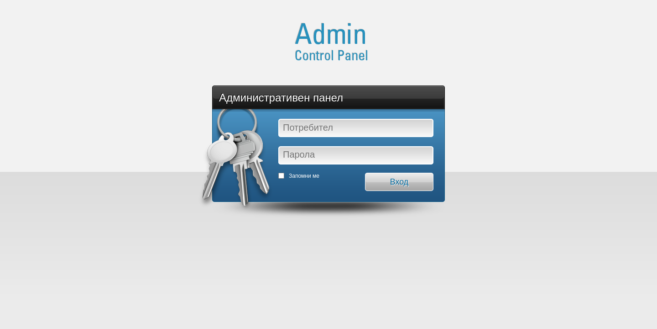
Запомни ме (304, 176)
